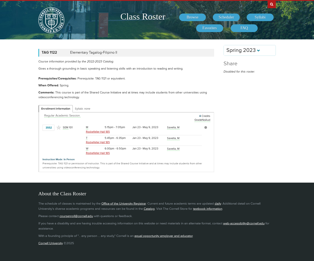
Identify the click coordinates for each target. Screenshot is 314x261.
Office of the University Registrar (123, 204)
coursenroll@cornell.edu (76, 216)
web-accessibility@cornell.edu (244, 223)
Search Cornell (272, 4)
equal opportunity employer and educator (163, 236)
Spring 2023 (243, 50)
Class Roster (142, 17)
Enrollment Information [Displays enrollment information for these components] (55, 108)
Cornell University (50, 243)
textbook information (207, 209)
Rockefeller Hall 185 (98, 132)
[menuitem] (192, 17)
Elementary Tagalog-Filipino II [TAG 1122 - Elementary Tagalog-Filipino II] (93, 52)
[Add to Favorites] (58, 127)
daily (218, 204)
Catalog (149, 209)
